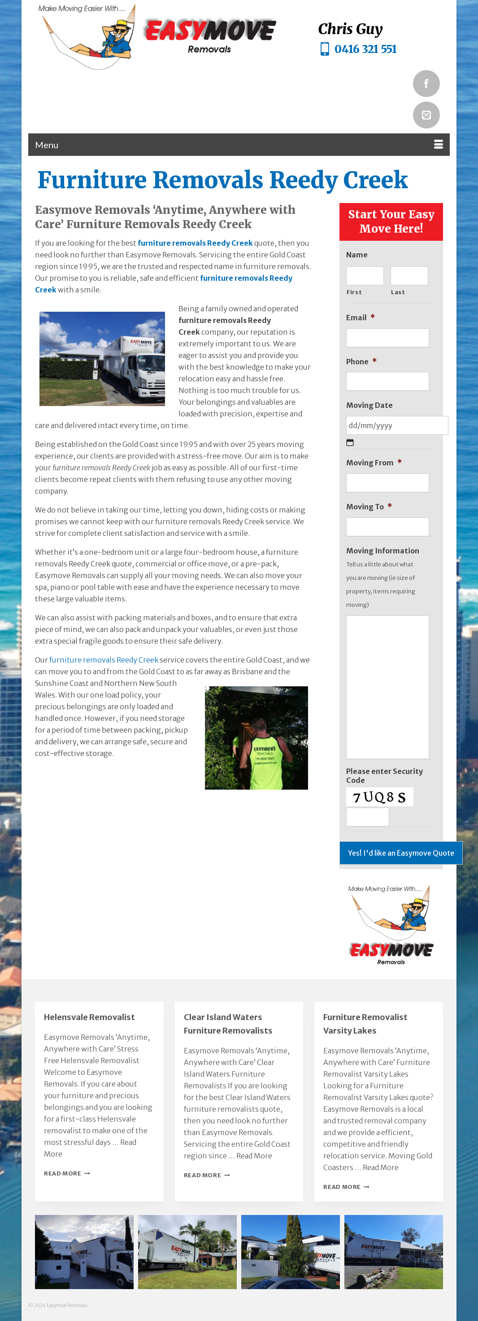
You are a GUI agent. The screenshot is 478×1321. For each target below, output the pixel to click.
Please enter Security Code (384, 776)
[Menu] (239, 144)
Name (357, 254)
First (354, 292)
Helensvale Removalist (89, 1017)
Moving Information (382, 550)
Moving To (369, 506)
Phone (361, 361)
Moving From (374, 462)
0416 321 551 (366, 49)
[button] (84, 1252)
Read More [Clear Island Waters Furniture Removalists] (254, 1155)
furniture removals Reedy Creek (195, 243)
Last (398, 292)
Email (360, 317)
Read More (67, 1173)
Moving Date (369, 405)
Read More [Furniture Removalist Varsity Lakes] (381, 1167)
